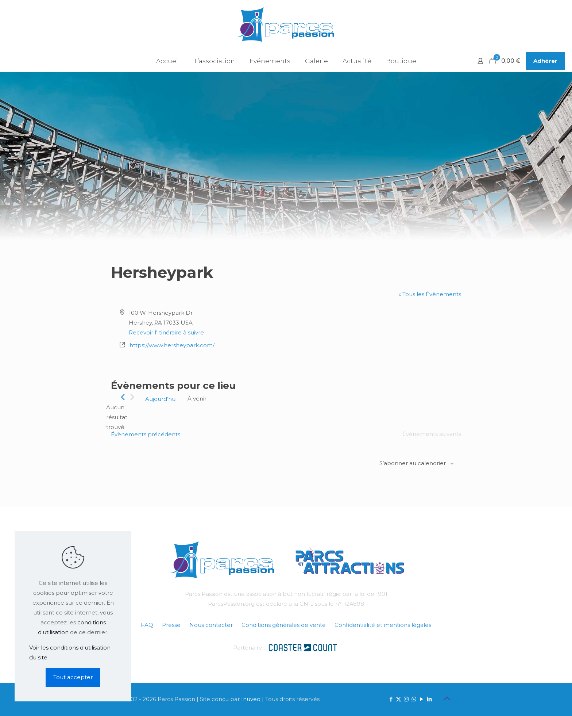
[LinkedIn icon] (429, 699)
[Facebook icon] (391, 699)
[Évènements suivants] (132, 397)
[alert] (117, 417)
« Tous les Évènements (429, 294)
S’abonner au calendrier (412, 463)
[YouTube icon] (421, 699)
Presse (171, 624)
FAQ (147, 624)
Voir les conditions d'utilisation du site (70, 652)
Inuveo (250, 699)
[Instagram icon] (406, 699)
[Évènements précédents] (123, 397)
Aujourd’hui (161, 398)
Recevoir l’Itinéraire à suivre (166, 332)
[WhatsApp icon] (414, 699)
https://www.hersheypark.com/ (172, 345)
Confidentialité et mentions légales (383, 624)
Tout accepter (73, 677)
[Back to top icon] (447, 698)
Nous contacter (211, 624)
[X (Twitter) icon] (398, 699)
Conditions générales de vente (283, 624)
